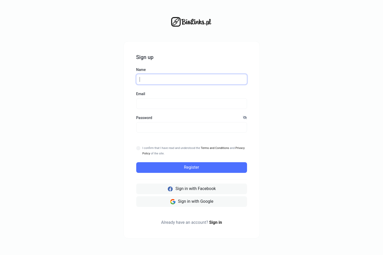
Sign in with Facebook (191, 189)
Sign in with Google (191, 202)
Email (140, 94)
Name (141, 70)
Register (191, 167)
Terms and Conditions (215, 148)
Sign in (215, 222)
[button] (245, 118)
